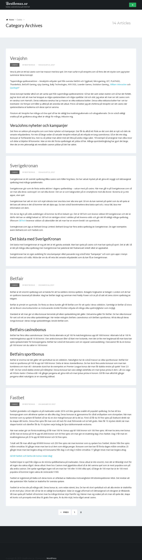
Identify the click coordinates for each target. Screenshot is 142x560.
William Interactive (118, 84)
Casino (15, 65)
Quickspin (14, 87)
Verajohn (18, 58)
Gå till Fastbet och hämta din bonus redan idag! (31, 456)
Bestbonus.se (16, 3)
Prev (65, 512)
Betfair (17, 278)
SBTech (22, 220)
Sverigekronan (24, 165)
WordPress (51, 558)
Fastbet (17, 397)
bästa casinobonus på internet (18, 7)
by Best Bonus (28, 65)
